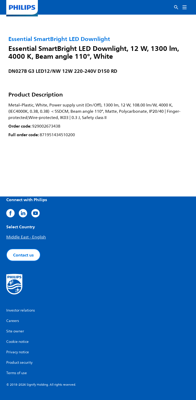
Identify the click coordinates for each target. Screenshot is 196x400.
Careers (12, 321)
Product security (19, 363)
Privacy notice (17, 352)
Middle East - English (26, 237)
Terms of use (16, 373)
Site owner (15, 331)
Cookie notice (17, 342)
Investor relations (20, 310)
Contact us (23, 255)
